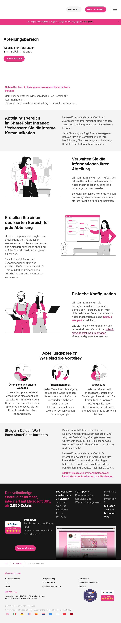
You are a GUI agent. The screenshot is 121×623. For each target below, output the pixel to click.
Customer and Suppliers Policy (46, 610)
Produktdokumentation (88, 582)
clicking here (87, 21)
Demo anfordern (95, 9)
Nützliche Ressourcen (51, 586)
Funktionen (84, 578)
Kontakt (82, 586)
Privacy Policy (11, 610)
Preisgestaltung (48, 578)
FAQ (6, 582)
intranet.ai (17, 9)
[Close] (119, 21)
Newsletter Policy (25, 610)
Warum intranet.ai (12, 578)
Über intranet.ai (48, 582)
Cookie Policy (65, 610)
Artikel (7, 586)
